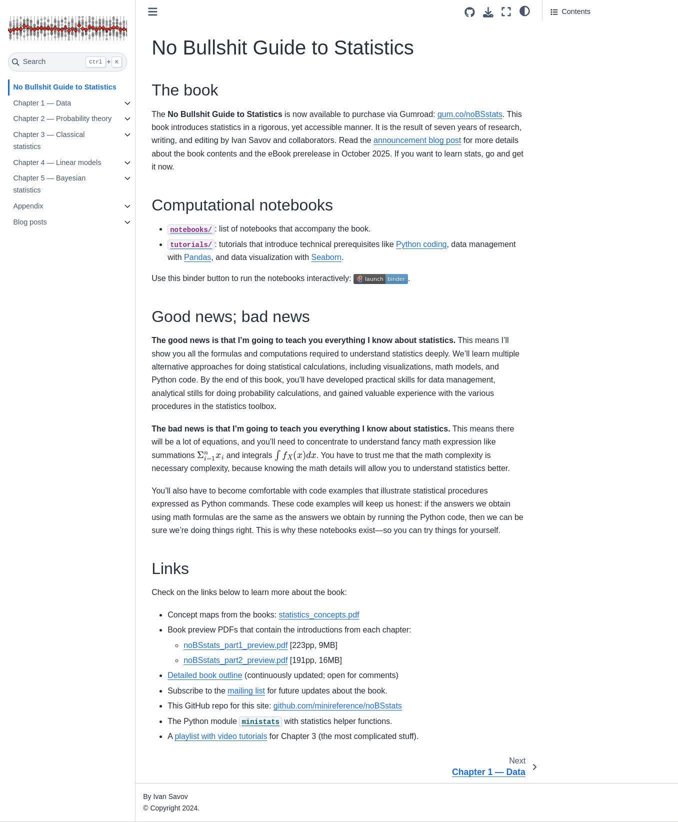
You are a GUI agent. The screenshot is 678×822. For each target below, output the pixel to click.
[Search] (67, 62)
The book (566, 30)
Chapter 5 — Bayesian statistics (49, 184)
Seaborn (326, 257)
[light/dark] (525, 10)
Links (559, 72)
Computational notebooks (591, 44)
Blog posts (29, 222)
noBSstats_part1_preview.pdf (236, 645)
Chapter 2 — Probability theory (62, 118)
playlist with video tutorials (220, 736)
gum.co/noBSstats (470, 114)
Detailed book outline (205, 675)
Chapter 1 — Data (42, 103)
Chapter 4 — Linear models (57, 162)
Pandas (197, 257)
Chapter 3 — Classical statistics (48, 140)
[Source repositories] (469, 12)
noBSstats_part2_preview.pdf (236, 660)
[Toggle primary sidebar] (153, 12)
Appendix (28, 206)
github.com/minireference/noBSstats (338, 706)
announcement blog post (417, 140)
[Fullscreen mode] (506, 12)
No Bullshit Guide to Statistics (64, 87)
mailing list (246, 690)
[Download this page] (488, 12)
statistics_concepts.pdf (319, 614)
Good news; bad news (586, 58)
